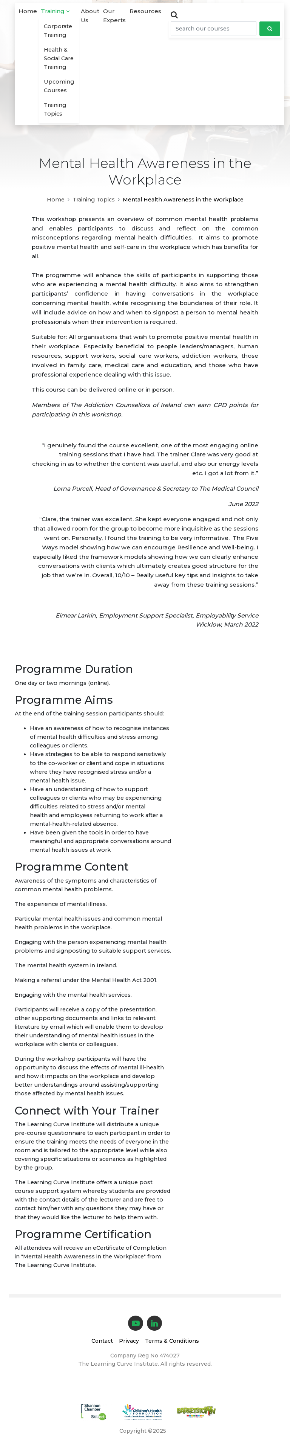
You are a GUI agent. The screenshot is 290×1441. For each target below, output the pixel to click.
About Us (90, 16)
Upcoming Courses (59, 86)
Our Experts (114, 16)
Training (55, 11)
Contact (102, 1340)
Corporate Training (58, 30)
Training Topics (55, 109)
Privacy (129, 1340)
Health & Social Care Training (59, 58)
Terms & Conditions (172, 1340)
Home (28, 11)
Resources (145, 11)
